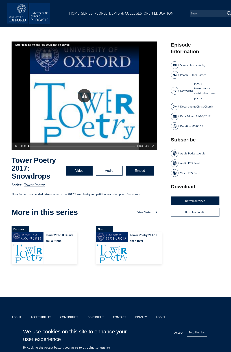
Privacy (141, 317)
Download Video (195, 201)
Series (87, 13)
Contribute (69, 317)
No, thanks (196, 332)
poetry (198, 83)
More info (105, 347)
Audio (109, 170)
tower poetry (202, 88)
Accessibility (40, 317)
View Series (145, 212)
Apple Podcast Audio (193, 153)
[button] (84, 95)
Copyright (96, 317)
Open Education (158, 13)
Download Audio (195, 212)
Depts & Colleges (125, 13)
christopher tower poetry (205, 95)
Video (79, 170)
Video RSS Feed (190, 173)
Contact (119, 317)
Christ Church (204, 106)
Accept (178, 332)
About (16, 317)
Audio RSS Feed (190, 163)
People (100, 13)
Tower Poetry (34, 184)
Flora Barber (198, 75)
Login (160, 317)
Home (74, 13)
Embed (140, 170)
